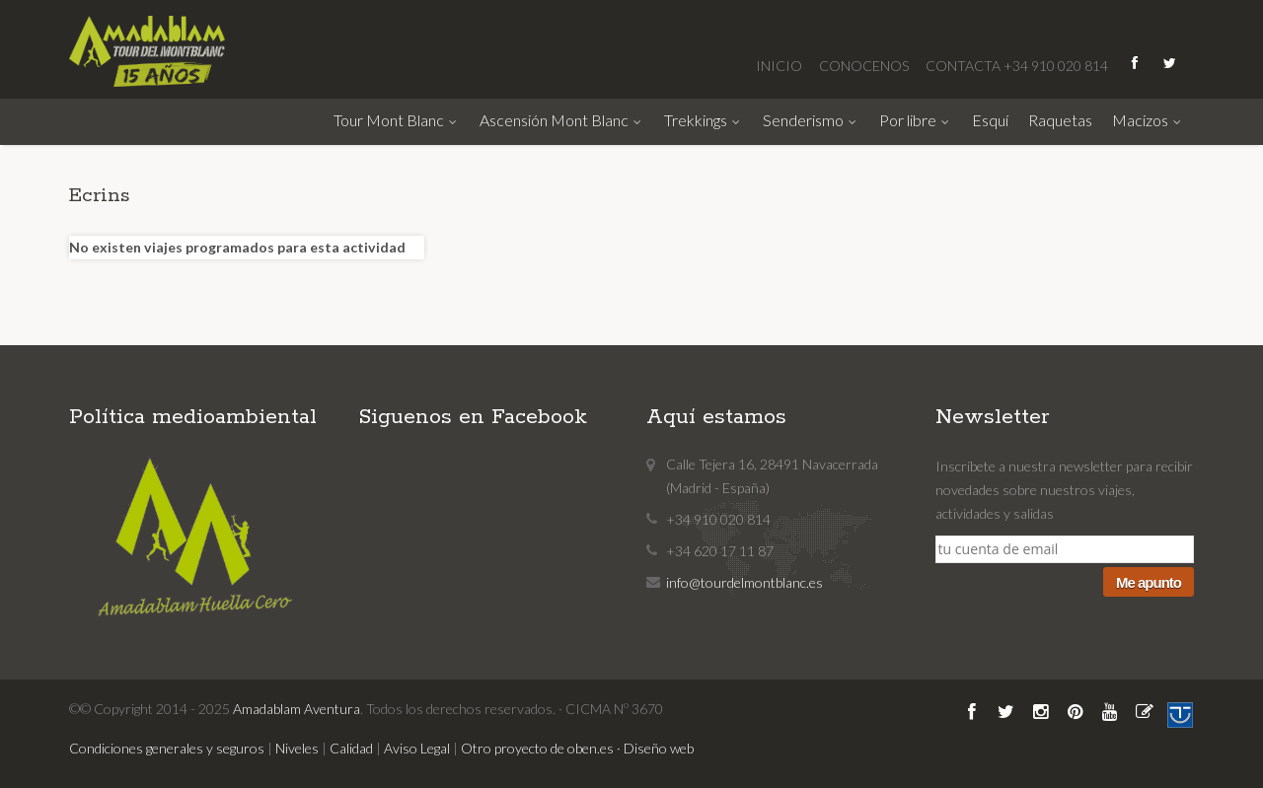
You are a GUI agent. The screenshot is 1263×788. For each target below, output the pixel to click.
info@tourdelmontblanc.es (744, 582)
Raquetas (1060, 119)
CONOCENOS (865, 65)
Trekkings (703, 119)
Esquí (990, 119)
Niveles (297, 748)
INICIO (780, 65)
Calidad (351, 748)
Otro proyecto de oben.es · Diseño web (577, 748)
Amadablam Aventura (296, 708)
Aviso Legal (417, 748)
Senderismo (811, 119)
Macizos (1148, 119)
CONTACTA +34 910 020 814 (1017, 65)
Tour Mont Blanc (397, 119)
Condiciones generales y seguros (166, 748)
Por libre (915, 119)
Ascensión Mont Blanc (562, 119)
